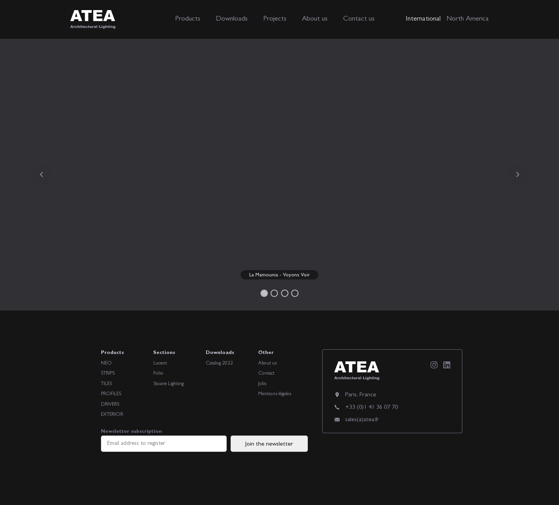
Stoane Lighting (168, 384)
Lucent (160, 363)
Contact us (359, 19)
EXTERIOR (112, 414)
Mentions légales (274, 394)
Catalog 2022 (219, 363)
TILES (106, 384)
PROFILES (111, 394)
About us (315, 19)
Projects (274, 19)
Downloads (232, 19)
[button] (42, 175)
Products (187, 19)
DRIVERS (110, 404)
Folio (158, 373)
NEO (106, 363)
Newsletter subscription (164, 440)
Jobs (262, 384)
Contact (266, 373)
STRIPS (108, 373)
